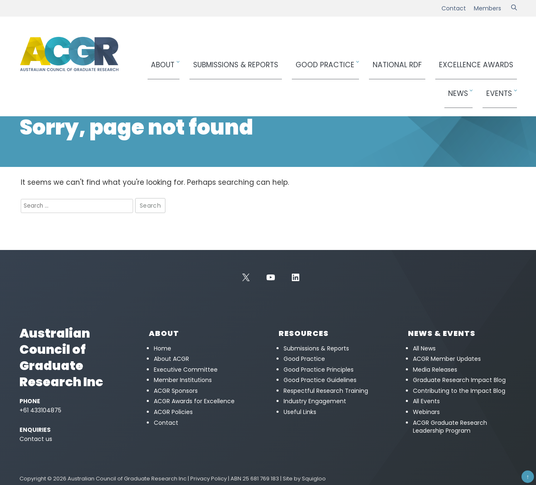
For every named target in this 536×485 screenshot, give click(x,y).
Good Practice (297, 60)
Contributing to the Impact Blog (459, 391)
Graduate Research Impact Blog (459, 380)
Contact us (35, 439)
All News (424, 348)
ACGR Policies (173, 412)
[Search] (514, 8)
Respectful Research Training (326, 391)
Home (26, 93)
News (468, 60)
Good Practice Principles (319, 369)
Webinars (426, 412)
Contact (453, 8)
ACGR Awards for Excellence (194, 401)
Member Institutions (183, 380)
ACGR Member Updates (447, 359)
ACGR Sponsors (176, 391)
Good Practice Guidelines (320, 380)
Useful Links (300, 412)
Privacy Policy (208, 479)
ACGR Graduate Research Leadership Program (450, 427)
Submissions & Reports (225, 60)
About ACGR (171, 359)
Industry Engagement (315, 401)
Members (487, 8)
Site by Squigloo (304, 479)
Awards (419, 60)
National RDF (357, 60)
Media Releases (435, 369)
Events (502, 60)
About (164, 60)
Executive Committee (186, 369)
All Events (426, 401)
